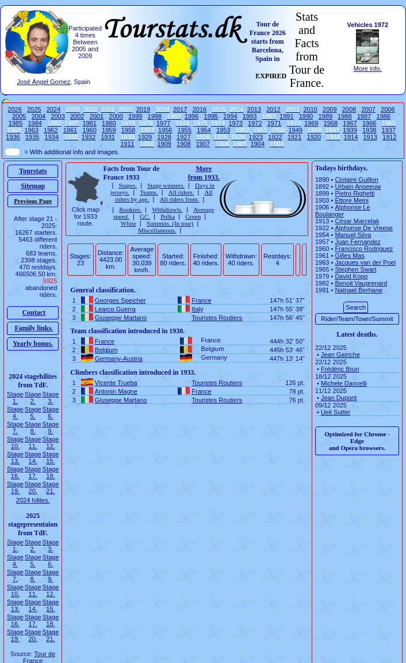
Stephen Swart (355, 269)
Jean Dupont (339, 397)
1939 (350, 130)
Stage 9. (51, 428)
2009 (329, 109)
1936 (13, 137)
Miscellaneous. (157, 230)
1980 (109, 123)
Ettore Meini (352, 200)
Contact (33, 312)
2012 (273, 109)
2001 (97, 116)
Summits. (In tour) (170, 223)
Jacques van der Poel (365, 262)
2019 (143, 109)
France (201, 300)
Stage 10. (15, 442)
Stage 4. (15, 413)
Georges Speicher (120, 300)
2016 (199, 109)
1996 (191, 116)
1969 (311, 123)
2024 (53, 109)
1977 (163, 123)
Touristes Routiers (216, 317)
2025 (34, 109)
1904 (258, 143)
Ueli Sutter (335, 412)
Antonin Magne (116, 391)
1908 (183, 143)
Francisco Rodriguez (364, 248)
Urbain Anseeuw (358, 186)
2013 (254, 109)
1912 (389, 137)
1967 (350, 123)
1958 (128, 130)
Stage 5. (33, 413)
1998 (155, 116)
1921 (294, 137)
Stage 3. (51, 398)
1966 (369, 123)
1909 (164, 143)
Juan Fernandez (358, 241)
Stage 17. (33, 472)
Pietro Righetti (354, 193)
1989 (325, 116)
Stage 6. (51, 413)
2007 (368, 109)
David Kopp (351, 276)
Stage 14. (33, 457)
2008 (349, 109)
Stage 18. (51, 472)
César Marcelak (357, 221)
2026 (14, 109)
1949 (295, 130)
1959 (109, 130)
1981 (89, 123)
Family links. (33, 328)
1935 (32, 137)
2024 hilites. (33, 500)
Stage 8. (33, 428)
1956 (165, 130)
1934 (52, 137)
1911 (127, 143)
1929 (145, 137)
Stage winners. (166, 185)
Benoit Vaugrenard (361, 283)
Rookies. (130, 209)
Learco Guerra (115, 309)
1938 (369, 130)
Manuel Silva (353, 234)
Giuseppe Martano (121, 317)
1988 (344, 116)
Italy (197, 309)
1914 (351, 137)
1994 (230, 116)
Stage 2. (33, 398)
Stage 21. (51, 487)
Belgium (106, 349)
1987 (364, 116)
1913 (370, 137)
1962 (51, 130)
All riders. (181, 192)
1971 (274, 123)
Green (193, 216)
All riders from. (180, 199)
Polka (167, 216)
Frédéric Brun (340, 368)
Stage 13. (15, 457)
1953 (223, 130)
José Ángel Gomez (44, 81)
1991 (286, 116)
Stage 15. (51, 457)
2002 (77, 116)
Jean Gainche (340, 354)
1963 (31, 130)
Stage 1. (15, 398)
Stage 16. (15, 472)
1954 (203, 130)
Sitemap (33, 186)
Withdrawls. (167, 209)
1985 (15, 123)
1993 (249, 116)
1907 (203, 143)
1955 (184, 130)
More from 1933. (204, 173)
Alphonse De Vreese (364, 227)
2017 (180, 109)
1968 (331, 123)
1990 (306, 116)
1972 (255, 123)
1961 (70, 130)
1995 (211, 116)
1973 (235, 123)
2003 (57, 116)
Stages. (128, 185)
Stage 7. (15, 428)
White (128, 223)
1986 (383, 116)
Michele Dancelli (344, 383)
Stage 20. (33, 487)
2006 (387, 109)
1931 (108, 137)
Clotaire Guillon (356, 179)
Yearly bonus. (33, 344)
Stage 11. (33, 442)
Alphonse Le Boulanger (342, 211)
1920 (314, 137)
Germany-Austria (119, 358)
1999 (135, 116)
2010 (310, 109)
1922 (275, 137)
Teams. (149, 192)
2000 (115, 116)
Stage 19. (15, 487)
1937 (389, 130)
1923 (256, 137)
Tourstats (33, 171)
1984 (35, 123)
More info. (368, 68)
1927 (183, 137)
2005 (19, 116)
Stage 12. (51, 442)
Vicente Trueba (116, 382)
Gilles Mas (349, 255)
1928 (164, 137)
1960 (89, 130)
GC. (145, 216)
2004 (38, 116)
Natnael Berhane (358, 290)
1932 (88, 137)
